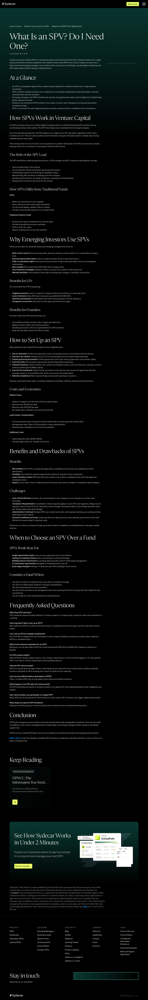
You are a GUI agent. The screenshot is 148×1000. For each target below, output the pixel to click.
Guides (68, 935)
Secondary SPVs (17, 938)
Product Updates (72, 950)
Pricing (66, 4)
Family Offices (43, 946)
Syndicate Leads (44, 935)
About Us (96, 931)
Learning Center (71, 942)
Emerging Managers (45, 931)
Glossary (68, 946)
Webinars (69, 938)
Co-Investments (43, 942)
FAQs (67, 953)
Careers (96, 938)
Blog (67, 931)
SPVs (12, 931)
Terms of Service (127, 931)
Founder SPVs (43, 950)
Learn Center (16, 26)
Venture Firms (43, 938)
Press (95, 942)
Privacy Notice (126, 935)
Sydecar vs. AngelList (74, 957)
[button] (121, 67)
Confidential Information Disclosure (125, 941)
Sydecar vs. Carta (72, 961)
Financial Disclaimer (128, 948)
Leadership (97, 935)
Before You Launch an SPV (37, 26)
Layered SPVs (15, 942)
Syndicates (14, 935)
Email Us (96, 946)
